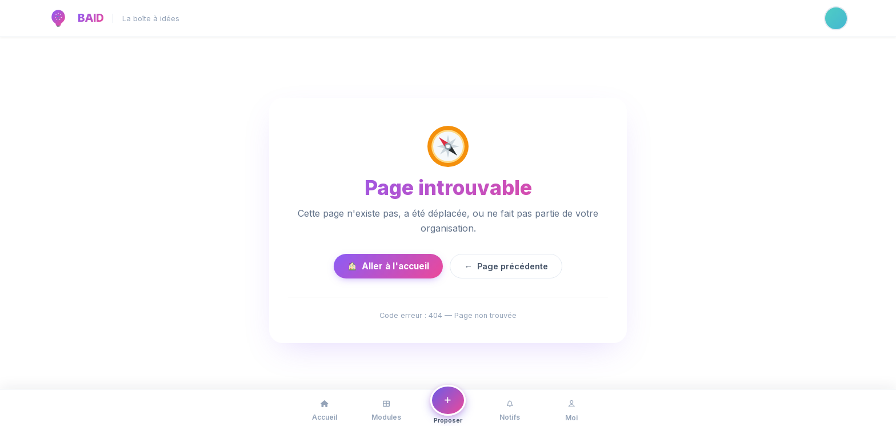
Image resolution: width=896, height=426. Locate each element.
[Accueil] (324, 407)
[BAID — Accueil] (58, 18)
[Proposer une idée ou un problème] (448, 405)
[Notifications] (510, 407)
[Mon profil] (571, 407)
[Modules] (386, 407)
